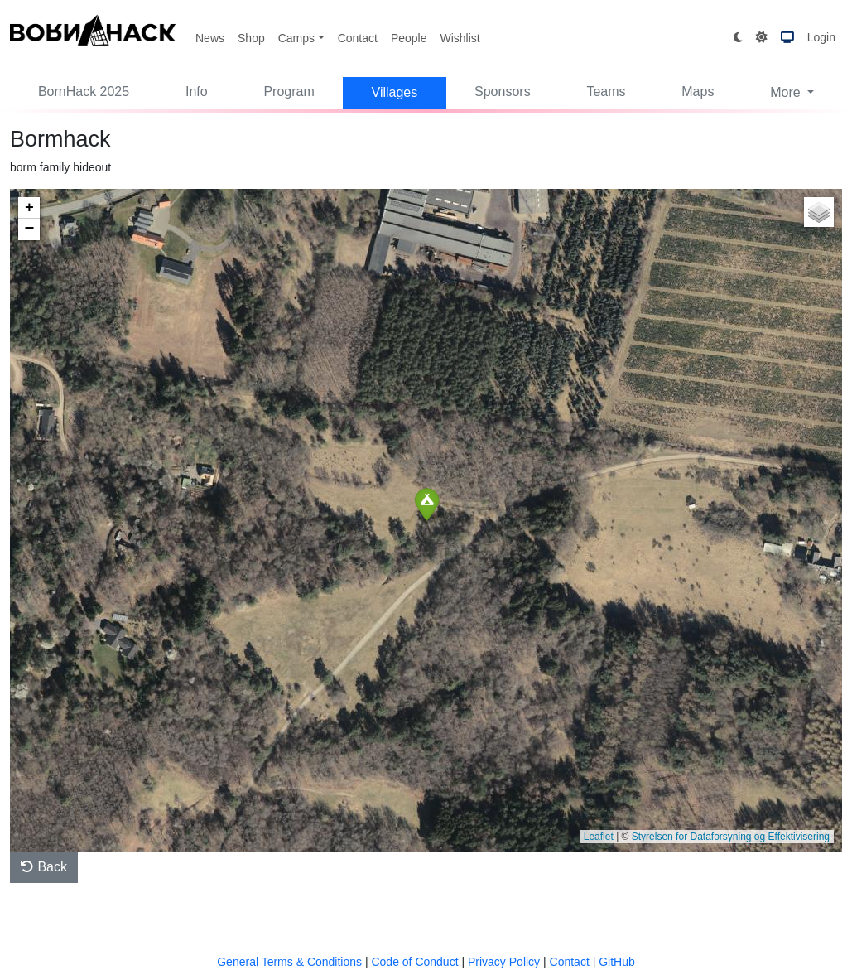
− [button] (30, 229)
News (209, 38)
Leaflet (599, 836)
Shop (251, 38)
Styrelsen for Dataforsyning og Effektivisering (731, 836)
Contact (358, 38)
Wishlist (459, 38)
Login (821, 37)
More (787, 92)
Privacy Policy (504, 961)
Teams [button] (605, 91)
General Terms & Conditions (289, 961)
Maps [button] (697, 91)
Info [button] (196, 91)
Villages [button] (395, 92)
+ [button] (29, 208)
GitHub (617, 961)
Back (44, 867)
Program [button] (288, 91)
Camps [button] (296, 38)
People (409, 38)
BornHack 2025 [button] (83, 91)
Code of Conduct (414, 961)
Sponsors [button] (502, 91)
